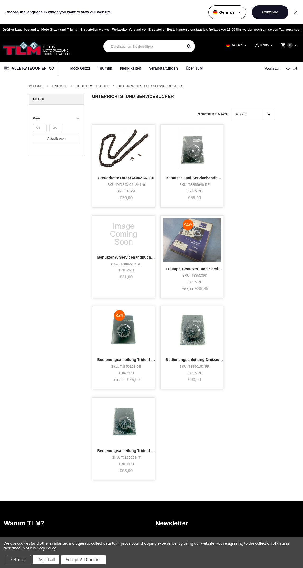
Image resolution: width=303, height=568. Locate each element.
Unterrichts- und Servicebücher (150, 86)
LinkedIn (174, 514)
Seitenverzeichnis (255, 502)
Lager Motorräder (20, 501)
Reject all (46, 559)
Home (38, 86)
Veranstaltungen (163, 68)
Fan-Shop (14, 514)
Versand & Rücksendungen (261, 507)
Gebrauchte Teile (20, 532)
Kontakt (291, 68)
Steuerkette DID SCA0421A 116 (125, 162)
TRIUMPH (59, 86)
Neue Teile (15, 526)
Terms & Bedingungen (258, 487)
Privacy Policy (44, 548)
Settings (18, 559)
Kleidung (14, 507)
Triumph (105, 68)
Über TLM (194, 68)
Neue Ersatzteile (92, 86)
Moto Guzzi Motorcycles (25, 489)
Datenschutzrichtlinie (257, 492)
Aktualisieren (56, 138)
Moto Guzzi (80, 68)
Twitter (173, 507)
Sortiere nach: (214, 114)
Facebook (175, 495)
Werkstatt (272, 68)
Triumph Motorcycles (23, 495)
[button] (56, 118)
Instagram (175, 501)
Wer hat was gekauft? (95, 495)
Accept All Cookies (83, 559)
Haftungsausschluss (256, 497)
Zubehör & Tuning (20, 520)
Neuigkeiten (130, 68)
